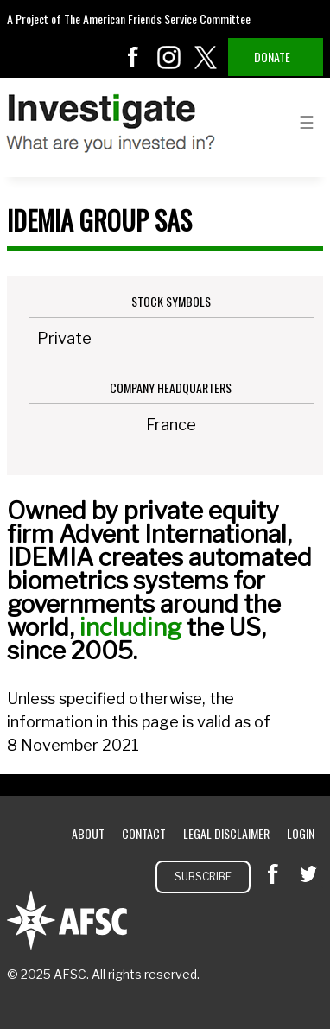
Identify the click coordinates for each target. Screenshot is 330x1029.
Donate (272, 57)
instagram (169, 57)
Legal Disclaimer (226, 833)
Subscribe (203, 876)
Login (300, 833)
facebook (133, 57)
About (88, 833)
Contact (144, 833)
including (130, 627)
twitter (205, 57)
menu (306, 121)
